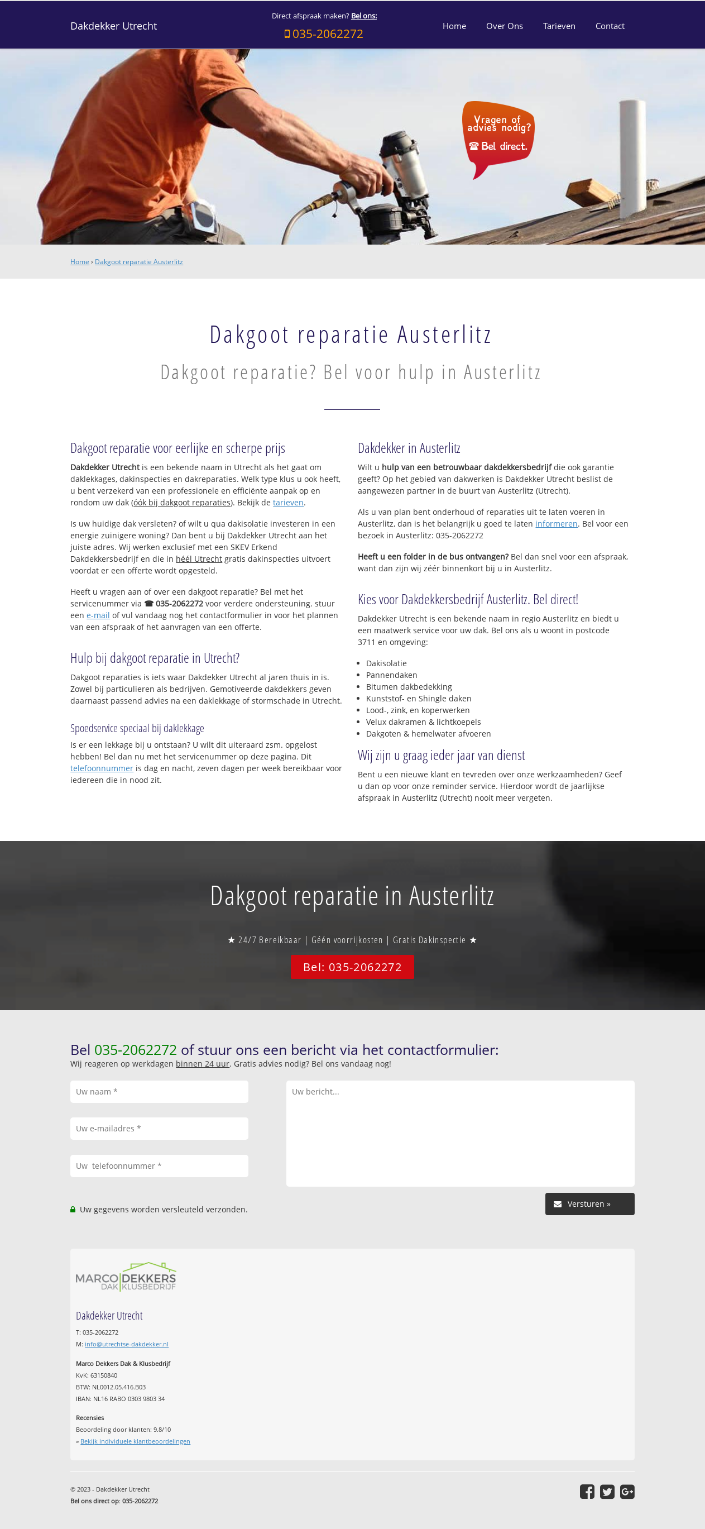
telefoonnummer (101, 768)
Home (79, 261)
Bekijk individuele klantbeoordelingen (135, 1441)
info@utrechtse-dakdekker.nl (127, 1344)
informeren (556, 523)
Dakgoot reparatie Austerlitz (139, 261)
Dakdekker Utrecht (113, 25)
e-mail (98, 615)
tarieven (288, 502)
